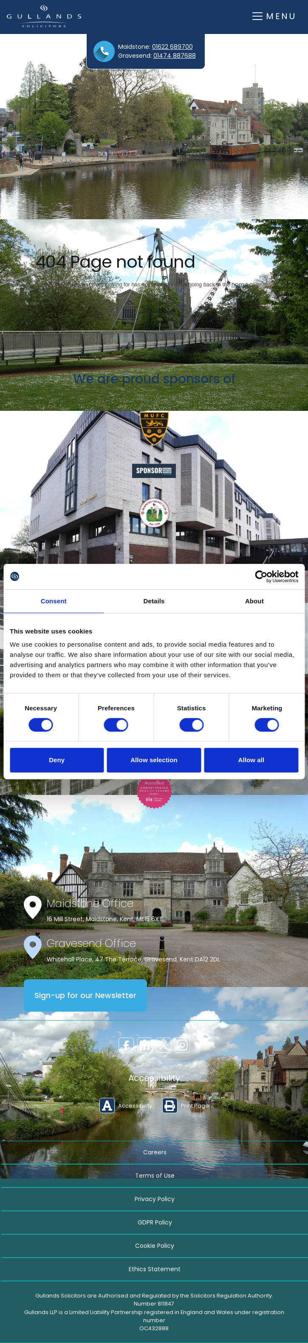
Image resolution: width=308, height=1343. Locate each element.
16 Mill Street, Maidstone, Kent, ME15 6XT (105, 919)
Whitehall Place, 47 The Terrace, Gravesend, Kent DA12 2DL (133, 959)
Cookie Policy (154, 1245)
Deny (57, 759)
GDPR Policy (155, 1222)
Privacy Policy (155, 1199)
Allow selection (154, 759)
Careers (155, 1152)
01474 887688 (174, 55)
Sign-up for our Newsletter (85, 995)
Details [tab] (154, 601)
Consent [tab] (54, 601)
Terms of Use (155, 1175)
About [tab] (254, 601)
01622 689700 (172, 46)
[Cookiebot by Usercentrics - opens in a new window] (261, 576)
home (240, 284)
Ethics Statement (155, 1269)
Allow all (251, 759)
